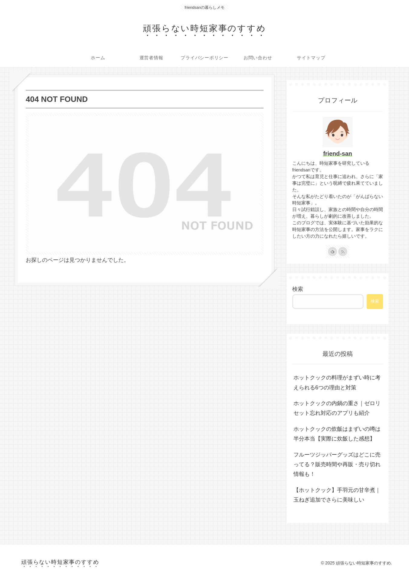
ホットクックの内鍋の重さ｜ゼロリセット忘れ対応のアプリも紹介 (337, 408)
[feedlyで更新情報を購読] (332, 251)
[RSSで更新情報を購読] (343, 251)
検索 (297, 289)
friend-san (337, 153)
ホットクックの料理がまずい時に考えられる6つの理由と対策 (337, 382)
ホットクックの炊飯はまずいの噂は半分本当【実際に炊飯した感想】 (337, 434)
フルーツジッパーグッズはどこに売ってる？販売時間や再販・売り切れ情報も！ (337, 464)
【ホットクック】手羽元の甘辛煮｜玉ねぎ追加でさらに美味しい (337, 495)
